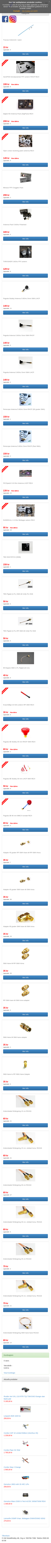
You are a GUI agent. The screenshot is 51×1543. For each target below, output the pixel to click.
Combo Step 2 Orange (12, 1467)
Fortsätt (16, 11)
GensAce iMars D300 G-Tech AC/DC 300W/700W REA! (25, 1501)
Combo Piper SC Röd (12, 1450)
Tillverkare (6, 1536)
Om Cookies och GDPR (30, 11)
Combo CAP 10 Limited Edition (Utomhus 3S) (21, 1433)
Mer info (25, 54)
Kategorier (25, 13)
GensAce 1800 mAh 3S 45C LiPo (16, 1484)
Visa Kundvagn (9, 1373)
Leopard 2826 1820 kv (12, 1416)
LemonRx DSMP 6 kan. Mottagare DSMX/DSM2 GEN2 (24, 1518)
